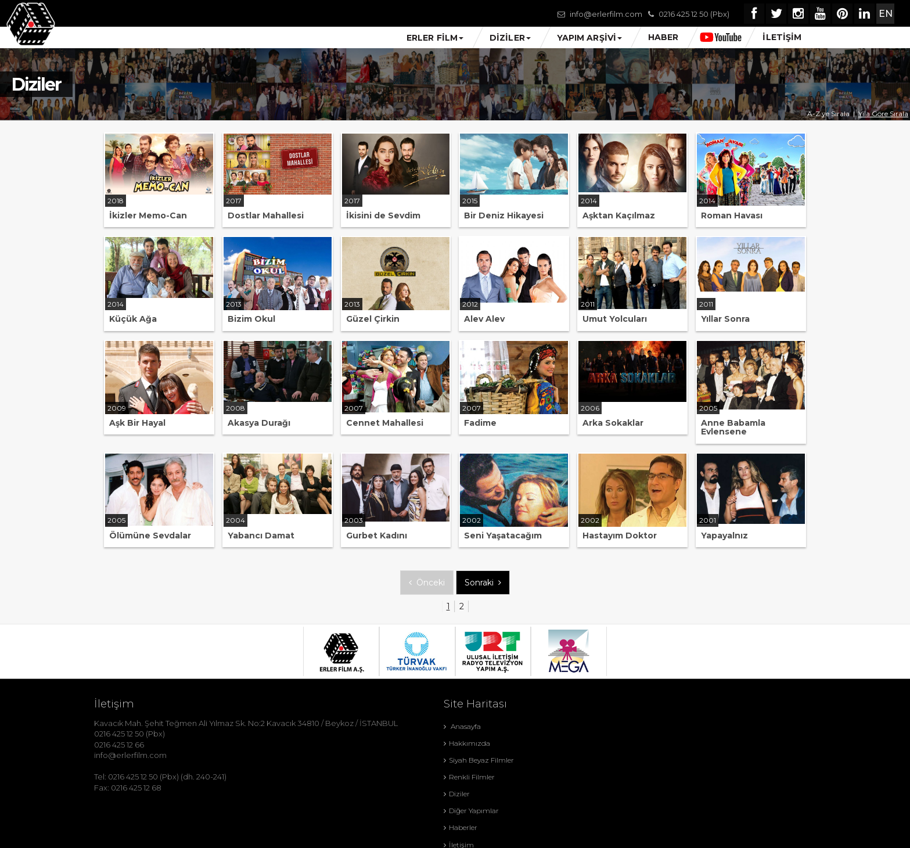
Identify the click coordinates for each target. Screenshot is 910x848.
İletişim (531, 776)
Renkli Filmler (541, 743)
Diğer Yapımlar (543, 760)
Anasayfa (415, 726)
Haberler (414, 776)
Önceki (427, 582)
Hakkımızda (539, 726)
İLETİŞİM (781, 37)
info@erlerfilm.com (604, 14)
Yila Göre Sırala (883, 113)
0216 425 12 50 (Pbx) (692, 14)
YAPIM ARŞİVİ (589, 38)
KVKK (527, 794)
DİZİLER (510, 38)
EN (884, 13)
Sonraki (483, 582)
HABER (663, 37)
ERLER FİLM (435, 38)
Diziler (410, 760)
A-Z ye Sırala (828, 113)
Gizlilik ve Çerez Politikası (441, 794)
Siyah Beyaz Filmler (432, 743)
